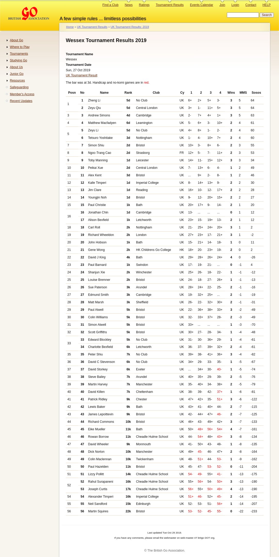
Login (235, 5)
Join (222, 5)
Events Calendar (201, 5)
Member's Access (22, 94)
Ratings (144, 5)
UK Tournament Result (81, 75)
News (128, 5)
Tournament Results (170, 5)
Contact (250, 5)
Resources (17, 80)
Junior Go (16, 74)
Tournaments (19, 53)
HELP (266, 5)
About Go (16, 40)
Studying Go (18, 60)
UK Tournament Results (92, 26)
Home (70, 26)
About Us (16, 67)
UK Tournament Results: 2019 (129, 26)
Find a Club (110, 5)
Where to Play (19, 47)
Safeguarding (19, 87)
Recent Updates (21, 101)
